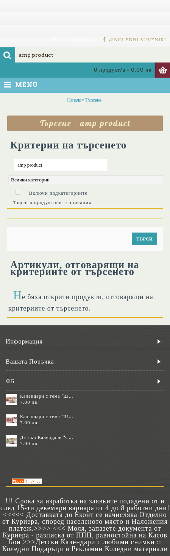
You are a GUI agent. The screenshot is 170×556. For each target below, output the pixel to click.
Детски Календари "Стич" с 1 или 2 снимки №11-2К (47, 437)
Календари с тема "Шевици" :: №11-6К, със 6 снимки (47, 396)
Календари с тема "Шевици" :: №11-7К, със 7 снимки (47, 416)
